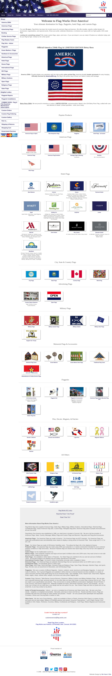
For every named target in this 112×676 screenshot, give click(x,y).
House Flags (5, 64)
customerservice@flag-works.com (55, 617)
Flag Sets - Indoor (7, 43)
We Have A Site (106, 674)
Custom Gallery (6, 117)
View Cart (32, 15)
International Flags (7, 67)
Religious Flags (6, 85)
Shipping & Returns (7, 124)
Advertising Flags (7, 29)
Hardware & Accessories (9, 53)
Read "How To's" (65, 517)
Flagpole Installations (8, 99)
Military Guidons (6, 78)
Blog (24, 15)
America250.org (51, 76)
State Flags (5, 88)
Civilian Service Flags (8, 36)
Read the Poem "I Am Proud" (65, 514)
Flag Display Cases (7, 40)
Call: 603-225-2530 (53, 15)
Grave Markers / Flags (8, 50)
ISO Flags (4, 71)
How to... (4, 121)
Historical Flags (6, 57)
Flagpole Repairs (7, 95)
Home (3, 15)
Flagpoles (4, 47)
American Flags (6, 26)
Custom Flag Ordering (8, 114)
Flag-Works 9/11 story (65, 510)
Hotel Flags (5, 60)
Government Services (8, 131)
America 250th (6, 22)
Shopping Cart (6, 128)
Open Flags (5, 81)
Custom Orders (6, 110)
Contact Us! (56, 614)
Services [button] (40, 15)
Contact (18, 15)
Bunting (4, 33)
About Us (10, 15)
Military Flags (5, 74)
